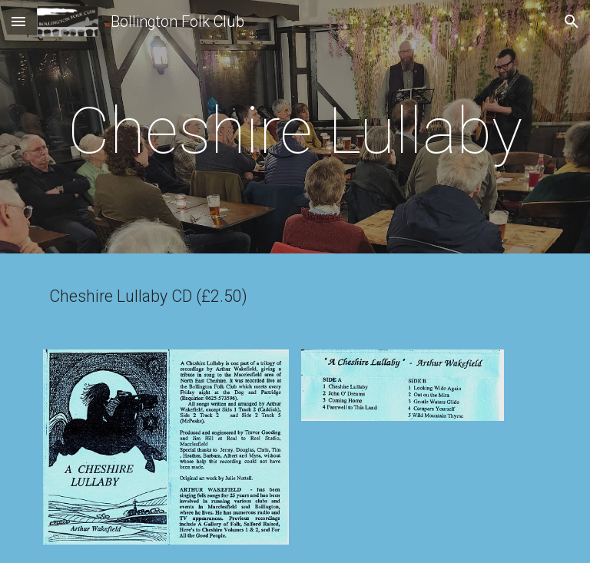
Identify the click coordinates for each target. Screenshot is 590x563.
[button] (18, 21)
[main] (294, 130)
